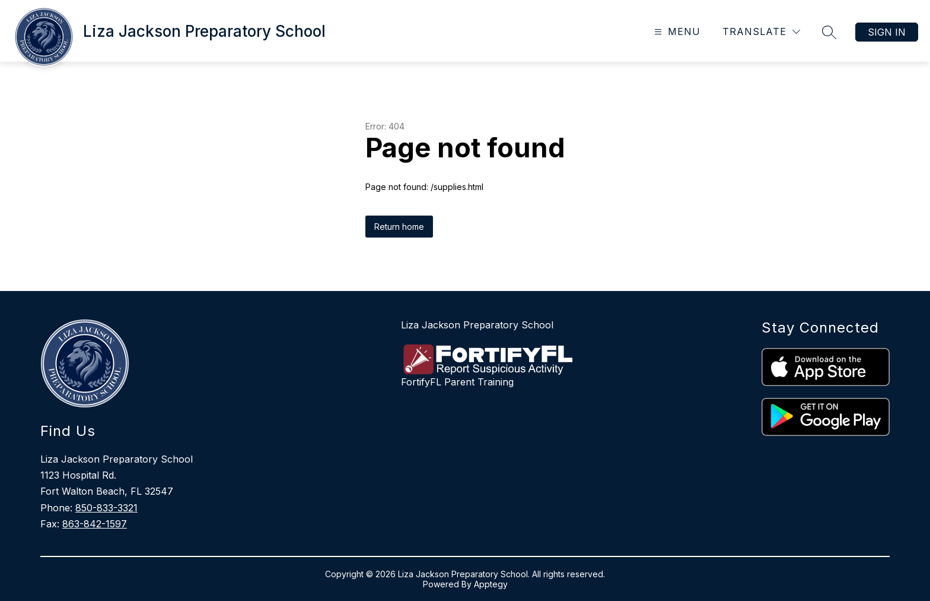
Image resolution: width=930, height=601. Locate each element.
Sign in (887, 32)
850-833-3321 (106, 508)
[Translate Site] (761, 31)
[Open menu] (675, 31)
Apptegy (491, 584)
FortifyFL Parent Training (457, 382)
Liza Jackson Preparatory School (477, 325)
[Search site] (829, 32)
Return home (399, 227)
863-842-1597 (94, 524)
